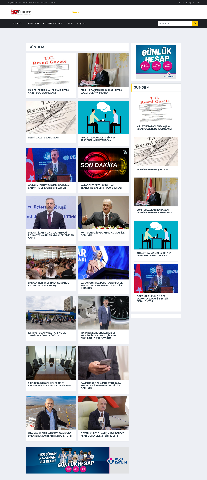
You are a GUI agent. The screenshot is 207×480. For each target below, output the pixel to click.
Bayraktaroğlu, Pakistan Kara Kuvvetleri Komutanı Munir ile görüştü (101, 386)
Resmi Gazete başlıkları (43, 137)
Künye (44, 3)
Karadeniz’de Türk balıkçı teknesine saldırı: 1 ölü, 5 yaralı (101, 186)
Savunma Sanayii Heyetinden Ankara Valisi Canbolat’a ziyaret (50, 384)
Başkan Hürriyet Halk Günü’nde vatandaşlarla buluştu (48, 284)
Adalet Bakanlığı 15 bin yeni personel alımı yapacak (98, 139)
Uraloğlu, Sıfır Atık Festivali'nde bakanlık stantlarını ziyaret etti (50, 434)
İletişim (52, 3)
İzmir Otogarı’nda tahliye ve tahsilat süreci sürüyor (47, 334)
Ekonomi (18, 23)
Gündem (33, 23)
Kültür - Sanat (52, 23)
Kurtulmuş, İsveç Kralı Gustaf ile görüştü (102, 234)
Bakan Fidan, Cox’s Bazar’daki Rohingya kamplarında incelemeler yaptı (51, 235)
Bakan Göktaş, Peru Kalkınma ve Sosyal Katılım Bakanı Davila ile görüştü (102, 285)
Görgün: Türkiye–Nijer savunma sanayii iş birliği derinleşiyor (48, 186)
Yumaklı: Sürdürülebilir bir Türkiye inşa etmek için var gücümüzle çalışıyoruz (98, 335)
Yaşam (81, 23)
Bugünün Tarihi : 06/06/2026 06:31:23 (23, 3)
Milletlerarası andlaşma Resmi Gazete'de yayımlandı (48, 91)
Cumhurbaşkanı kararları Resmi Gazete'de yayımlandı (101, 91)
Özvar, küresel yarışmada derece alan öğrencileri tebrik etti (102, 434)
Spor (69, 23)
